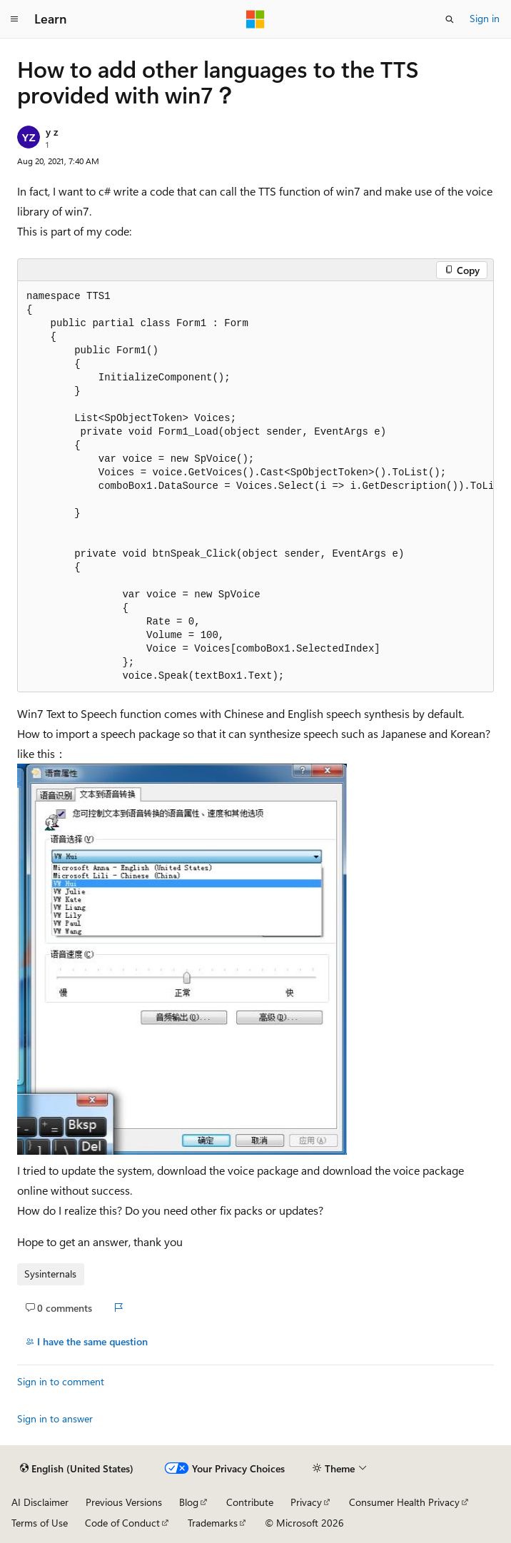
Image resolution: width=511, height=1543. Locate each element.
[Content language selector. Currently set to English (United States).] (76, 1468)
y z (52, 131)
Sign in (485, 18)
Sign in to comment (60, 1381)
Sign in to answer (55, 1418)
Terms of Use (39, 1522)
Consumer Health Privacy (404, 1502)
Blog (188, 1502)
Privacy (306, 1502)
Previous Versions (124, 1502)
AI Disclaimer (40, 1502)
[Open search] (449, 19)
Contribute (249, 1502)
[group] (255, 486)
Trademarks (213, 1522)
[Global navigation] (14, 19)
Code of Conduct (122, 1522)
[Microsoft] (255, 19)
